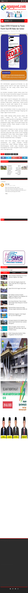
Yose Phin (7, 184)
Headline (7, 154)
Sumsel (15, 154)
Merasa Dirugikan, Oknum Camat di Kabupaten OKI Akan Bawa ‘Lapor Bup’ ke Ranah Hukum (17, 328)
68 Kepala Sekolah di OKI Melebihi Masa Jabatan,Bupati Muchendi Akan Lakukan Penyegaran (17, 322)
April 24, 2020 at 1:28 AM (10, 185)
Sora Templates (11, 591)
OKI (12, 154)
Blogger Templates (20, 591)
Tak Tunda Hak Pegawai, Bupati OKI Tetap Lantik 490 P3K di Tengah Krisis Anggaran (17, 283)
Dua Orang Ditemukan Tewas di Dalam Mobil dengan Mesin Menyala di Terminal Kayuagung (17, 303)
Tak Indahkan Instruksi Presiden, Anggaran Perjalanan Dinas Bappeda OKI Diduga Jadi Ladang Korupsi (17, 296)
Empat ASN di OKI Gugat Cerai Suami (17, 288)
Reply (6, 193)
